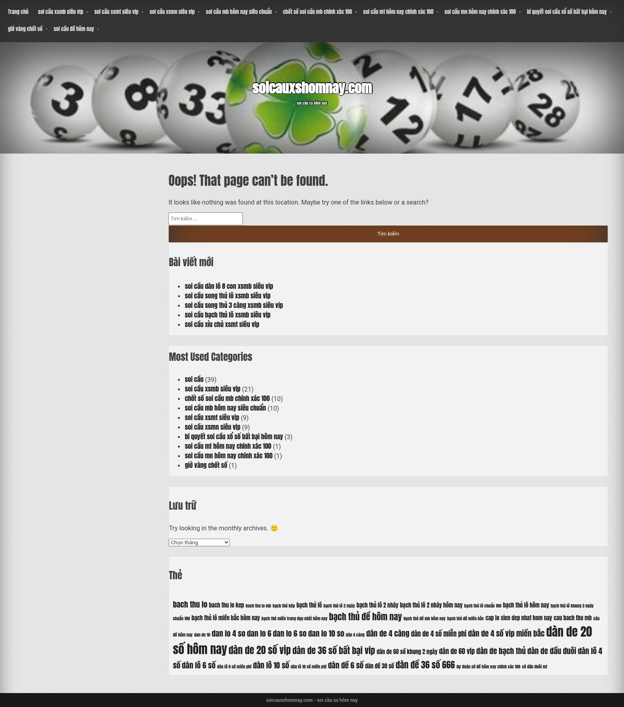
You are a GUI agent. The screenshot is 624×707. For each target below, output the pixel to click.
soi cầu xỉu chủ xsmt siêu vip (222, 324)
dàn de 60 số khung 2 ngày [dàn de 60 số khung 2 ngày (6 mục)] (406, 651)
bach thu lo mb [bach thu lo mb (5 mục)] (258, 605)
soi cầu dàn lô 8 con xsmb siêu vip (229, 286)
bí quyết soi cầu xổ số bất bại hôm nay (566, 12)
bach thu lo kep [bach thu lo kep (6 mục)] (226, 605)
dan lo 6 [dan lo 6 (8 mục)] (259, 633)
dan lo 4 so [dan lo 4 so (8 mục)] (229, 633)
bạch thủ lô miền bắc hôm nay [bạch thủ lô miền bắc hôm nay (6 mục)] (225, 618)
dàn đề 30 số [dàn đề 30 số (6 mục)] (379, 666)
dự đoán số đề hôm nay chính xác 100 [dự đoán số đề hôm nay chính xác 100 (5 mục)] (488, 666)
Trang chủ (18, 12)
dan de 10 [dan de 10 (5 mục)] (202, 634)
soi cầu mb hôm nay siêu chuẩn (239, 12)
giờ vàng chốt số (25, 29)
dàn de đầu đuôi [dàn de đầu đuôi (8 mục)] (551, 650)
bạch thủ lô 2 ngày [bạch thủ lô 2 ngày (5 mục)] (339, 605)
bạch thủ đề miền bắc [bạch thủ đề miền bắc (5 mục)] (465, 618)
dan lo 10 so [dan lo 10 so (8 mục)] (326, 633)
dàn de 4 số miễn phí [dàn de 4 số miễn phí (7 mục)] (438, 634)
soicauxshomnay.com (312, 87)
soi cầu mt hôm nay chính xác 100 (398, 12)
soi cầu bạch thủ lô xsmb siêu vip (228, 314)
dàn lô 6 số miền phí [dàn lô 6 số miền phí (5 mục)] (234, 666)
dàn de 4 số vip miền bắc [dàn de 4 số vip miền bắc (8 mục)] (506, 633)
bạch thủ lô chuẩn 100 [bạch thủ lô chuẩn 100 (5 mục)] (482, 605)
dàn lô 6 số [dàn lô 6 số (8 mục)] (199, 665)
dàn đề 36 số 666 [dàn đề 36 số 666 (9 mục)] (425, 664)
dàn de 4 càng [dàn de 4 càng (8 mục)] (388, 633)
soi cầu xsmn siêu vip (172, 12)
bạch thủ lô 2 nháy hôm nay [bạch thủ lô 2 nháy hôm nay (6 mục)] (431, 605)
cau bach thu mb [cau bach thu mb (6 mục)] (572, 618)
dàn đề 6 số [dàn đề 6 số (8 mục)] (345, 665)
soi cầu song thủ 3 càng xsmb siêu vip (234, 305)
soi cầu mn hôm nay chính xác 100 (480, 12)
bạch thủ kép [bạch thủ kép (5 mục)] (284, 605)
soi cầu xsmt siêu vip (116, 12)
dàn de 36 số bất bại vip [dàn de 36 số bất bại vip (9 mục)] (333, 650)
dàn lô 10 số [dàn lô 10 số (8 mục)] (271, 665)
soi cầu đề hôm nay (74, 29)
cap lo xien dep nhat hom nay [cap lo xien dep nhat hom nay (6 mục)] (519, 618)
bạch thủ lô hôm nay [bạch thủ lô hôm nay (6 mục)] (526, 605)
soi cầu (194, 379)
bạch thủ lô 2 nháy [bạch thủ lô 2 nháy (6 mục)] (377, 605)
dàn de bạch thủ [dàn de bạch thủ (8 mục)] (501, 650)
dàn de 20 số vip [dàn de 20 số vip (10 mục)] (260, 650)
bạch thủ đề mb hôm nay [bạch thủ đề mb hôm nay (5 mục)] (425, 618)
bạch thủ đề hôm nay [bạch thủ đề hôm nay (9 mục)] (365, 616)
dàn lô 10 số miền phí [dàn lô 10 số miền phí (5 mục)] (309, 666)
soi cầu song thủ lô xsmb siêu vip (227, 295)
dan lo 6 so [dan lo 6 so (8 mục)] (290, 633)
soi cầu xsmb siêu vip (60, 12)
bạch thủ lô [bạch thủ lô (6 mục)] (309, 605)
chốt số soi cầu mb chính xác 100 (317, 12)
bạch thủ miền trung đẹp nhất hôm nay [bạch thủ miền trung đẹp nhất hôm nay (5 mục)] (294, 618)
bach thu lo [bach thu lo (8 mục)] (190, 604)
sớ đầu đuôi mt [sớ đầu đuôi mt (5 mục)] (534, 666)
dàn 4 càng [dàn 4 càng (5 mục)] (355, 634)
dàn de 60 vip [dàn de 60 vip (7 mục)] (457, 651)
